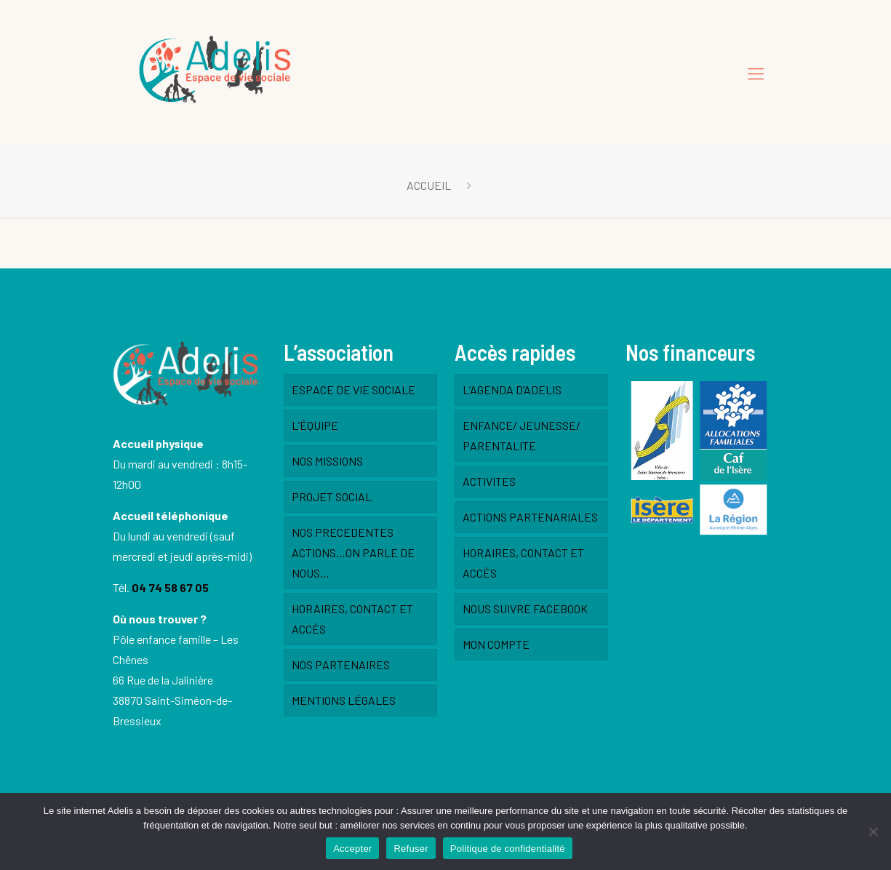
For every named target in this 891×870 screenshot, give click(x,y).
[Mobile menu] (755, 72)
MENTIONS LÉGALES (344, 700)
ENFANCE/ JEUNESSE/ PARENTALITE (521, 435)
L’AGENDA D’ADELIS (512, 389)
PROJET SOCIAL (332, 496)
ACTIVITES (489, 481)
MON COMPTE (496, 644)
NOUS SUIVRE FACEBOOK (525, 608)
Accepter (352, 848)
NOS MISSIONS (327, 461)
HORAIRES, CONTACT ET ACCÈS (352, 619)
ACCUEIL (429, 185)
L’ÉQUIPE (315, 425)
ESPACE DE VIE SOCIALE (353, 389)
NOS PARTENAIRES (341, 664)
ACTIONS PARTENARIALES (530, 517)
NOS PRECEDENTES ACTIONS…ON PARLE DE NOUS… (353, 552)
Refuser (410, 848)
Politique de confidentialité (507, 848)
